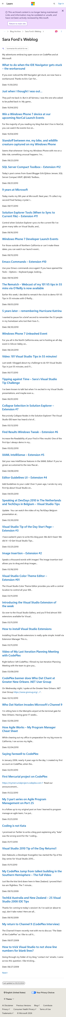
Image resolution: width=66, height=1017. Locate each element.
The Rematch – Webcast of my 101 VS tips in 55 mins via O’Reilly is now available (32, 286)
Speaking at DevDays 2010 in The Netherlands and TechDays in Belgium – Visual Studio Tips (31, 502)
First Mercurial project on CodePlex (24, 776)
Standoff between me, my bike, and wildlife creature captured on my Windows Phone (30, 142)
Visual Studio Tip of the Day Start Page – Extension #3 (28, 528)
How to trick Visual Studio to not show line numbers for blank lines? (29, 948)
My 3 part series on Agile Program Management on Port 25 (24, 801)
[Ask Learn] (56, 31)
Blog (36, 1005)
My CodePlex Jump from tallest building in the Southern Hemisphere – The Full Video (32, 873)
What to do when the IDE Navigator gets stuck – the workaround (32, 66)
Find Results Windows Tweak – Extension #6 (30, 432)
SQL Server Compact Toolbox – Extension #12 (31, 167)
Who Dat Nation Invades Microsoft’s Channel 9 (32, 704)
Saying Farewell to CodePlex (20, 754)
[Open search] (54, 3)
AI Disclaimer (7, 1005)
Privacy (5, 1009)
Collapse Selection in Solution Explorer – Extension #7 (28, 407)
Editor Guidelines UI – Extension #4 (24, 477)
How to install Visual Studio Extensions (27, 629)
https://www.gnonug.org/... (26, 692)
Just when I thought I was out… (22, 91)
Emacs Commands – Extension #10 (24, 261)
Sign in (61, 3)
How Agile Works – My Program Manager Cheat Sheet (29, 729)
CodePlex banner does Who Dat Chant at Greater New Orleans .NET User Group (28, 679)
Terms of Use (45, 1009)
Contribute (47, 1005)
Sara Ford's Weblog (33, 31)
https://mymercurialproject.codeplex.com (21, 782)
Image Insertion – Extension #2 (22, 553)
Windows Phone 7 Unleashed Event (24, 333)
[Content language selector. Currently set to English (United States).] (14, 992)
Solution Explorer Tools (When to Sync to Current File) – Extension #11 (28, 214)
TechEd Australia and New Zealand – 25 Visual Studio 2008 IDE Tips (31, 899)
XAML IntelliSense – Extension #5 (23, 455)
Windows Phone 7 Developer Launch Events (30, 239)
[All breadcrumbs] (4, 31)
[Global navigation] (2, 3)
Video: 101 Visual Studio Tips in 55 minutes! (29, 356)
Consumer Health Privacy (24, 1009)
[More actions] (61, 31)
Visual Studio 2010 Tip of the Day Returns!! (29, 848)
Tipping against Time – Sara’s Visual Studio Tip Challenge (29, 380)
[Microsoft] (33, 3)
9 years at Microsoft (15, 189)
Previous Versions (23, 1005)
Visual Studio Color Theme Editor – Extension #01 (24, 577)
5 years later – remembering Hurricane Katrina (32, 311)
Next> (5, 972)
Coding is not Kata (14, 825)
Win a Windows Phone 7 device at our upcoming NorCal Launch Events (26, 115)
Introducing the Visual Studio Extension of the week (29, 604)
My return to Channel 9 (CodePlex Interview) (31, 924)
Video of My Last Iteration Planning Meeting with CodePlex (30, 653)
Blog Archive (15, 31)
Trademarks (7, 1013)
